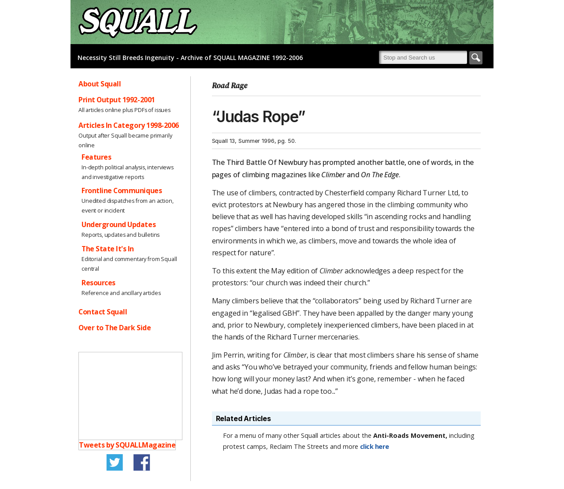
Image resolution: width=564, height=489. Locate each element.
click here (374, 446)
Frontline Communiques (122, 190)
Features (96, 157)
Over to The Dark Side (114, 327)
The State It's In (108, 249)
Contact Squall (102, 312)
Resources (98, 282)
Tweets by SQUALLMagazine (127, 445)
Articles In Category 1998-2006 (128, 125)
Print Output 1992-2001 (116, 100)
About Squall (99, 84)
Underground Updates (119, 224)
